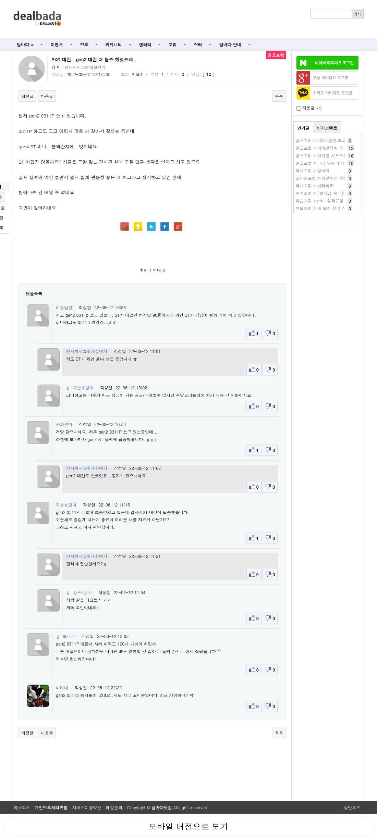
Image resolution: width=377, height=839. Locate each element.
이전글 (27, 96)
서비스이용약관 (86, 807)
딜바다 (25, 44)
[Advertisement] (216, 19)
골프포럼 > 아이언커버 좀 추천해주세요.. (334, 148)
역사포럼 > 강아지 (312, 170)
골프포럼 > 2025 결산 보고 (320, 140)
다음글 (47, 96)
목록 (279, 96)
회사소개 (21, 807)
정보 (84, 44)
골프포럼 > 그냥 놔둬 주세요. (322, 163)
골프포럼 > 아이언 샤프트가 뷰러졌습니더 (334, 155)
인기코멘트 (327, 128)
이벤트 (57, 44)
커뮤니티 (114, 44)
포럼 (173, 44)
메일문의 (114, 807)
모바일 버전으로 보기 (188, 826)
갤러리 (145, 44)
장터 (198, 44)
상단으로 (352, 807)
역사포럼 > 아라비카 (314, 185)
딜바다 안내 (230, 44)
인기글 (303, 128)
